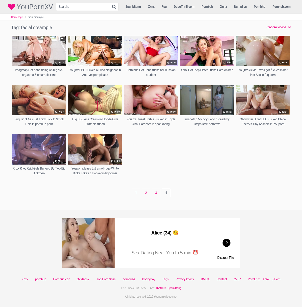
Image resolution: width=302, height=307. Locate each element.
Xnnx (223, 7)
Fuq (164, 7)
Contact (222, 279)
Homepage (17, 17)
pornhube (129, 279)
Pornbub (207, 7)
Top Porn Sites (106, 279)
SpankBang (133, 7)
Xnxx (24, 279)
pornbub (40, 279)
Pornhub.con (61, 279)
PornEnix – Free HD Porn (264, 279)
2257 (237, 279)
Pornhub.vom (281, 7)
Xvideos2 (83, 279)
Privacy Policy (185, 279)
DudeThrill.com (184, 7)
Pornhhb (259, 7)
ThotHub (161, 288)
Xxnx (151, 7)
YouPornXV (30, 6)
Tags (165, 279)
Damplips (240, 7)
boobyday (148, 279)
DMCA (205, 279)
